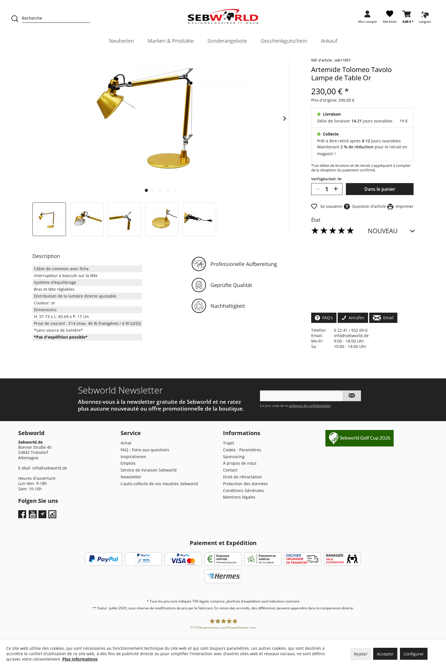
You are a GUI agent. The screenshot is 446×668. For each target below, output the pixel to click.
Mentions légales (239, 497)
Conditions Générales (243, 490)
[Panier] (408, 19)
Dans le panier (379, 189)
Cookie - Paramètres (242, 449)
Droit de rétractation (242, 477)
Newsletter (131, 477)
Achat (126, 443)
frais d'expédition (246, 601)
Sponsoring (234, 456)
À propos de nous (240, 463)
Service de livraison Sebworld (149, 470)
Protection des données (245, 483)
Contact (230, 470)
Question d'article (365, 206)
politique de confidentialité (310, 405)
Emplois (128, 463)
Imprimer (400, 206)
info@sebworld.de (351, 335)
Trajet (228, 443)
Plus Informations (80, 659)
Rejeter (360, 654)
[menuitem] (367, 19)
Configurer (414, 654)
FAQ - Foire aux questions (145, 449)
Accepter (385, 654)
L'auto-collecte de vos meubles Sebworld (159, 483)
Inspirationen (133, 456)
